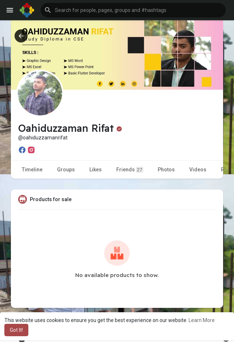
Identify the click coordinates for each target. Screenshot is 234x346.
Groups (66, 169)
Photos (166, 169)
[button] (133, 10)
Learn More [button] (202, 320)
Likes (95, 169)
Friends (129, 170)
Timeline (32, 169)
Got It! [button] (16, 330)
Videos (197, 169)
